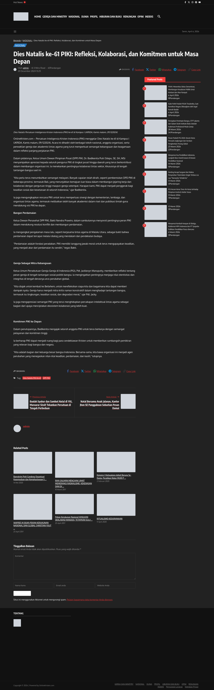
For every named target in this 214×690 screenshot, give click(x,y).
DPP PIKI (46, 378)
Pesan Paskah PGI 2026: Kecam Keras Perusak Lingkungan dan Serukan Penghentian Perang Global (182, 141)
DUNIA (85, 16)
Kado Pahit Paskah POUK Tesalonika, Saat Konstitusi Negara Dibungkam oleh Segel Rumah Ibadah (183, 107)
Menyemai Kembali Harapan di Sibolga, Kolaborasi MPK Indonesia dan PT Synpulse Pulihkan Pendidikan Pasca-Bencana (184, 226)
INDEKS (149, 16)
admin (26, 68)
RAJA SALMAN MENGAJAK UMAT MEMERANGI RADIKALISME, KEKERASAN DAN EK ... (73, 483)
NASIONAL (74, 16)
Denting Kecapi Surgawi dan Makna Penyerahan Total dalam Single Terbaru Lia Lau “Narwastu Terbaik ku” (183, 175)
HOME (37, 16)
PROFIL (94, 16)
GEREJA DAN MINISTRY (54, 16)
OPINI (141, 16)
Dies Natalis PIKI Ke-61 (32, 378)
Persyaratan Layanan (174, 687)
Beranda (17, 40)
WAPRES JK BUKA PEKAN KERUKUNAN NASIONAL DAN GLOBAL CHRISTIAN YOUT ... (32, 525)
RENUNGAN (129, 16)
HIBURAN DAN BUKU (110, 16)
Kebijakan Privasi (191, 687)
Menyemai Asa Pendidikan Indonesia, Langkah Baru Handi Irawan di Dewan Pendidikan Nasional (182, 158)
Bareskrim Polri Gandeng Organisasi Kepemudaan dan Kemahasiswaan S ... (30, 478)
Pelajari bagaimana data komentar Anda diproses (90, 599)
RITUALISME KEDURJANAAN (109, 518)
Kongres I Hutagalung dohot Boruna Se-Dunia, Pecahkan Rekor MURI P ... (114, 476)
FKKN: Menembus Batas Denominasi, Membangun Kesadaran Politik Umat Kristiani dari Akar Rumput (182, 89)
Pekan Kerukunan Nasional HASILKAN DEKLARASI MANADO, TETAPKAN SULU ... (74, 518)
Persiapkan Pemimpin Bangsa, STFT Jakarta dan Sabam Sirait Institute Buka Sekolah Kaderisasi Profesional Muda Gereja (184, 124)
